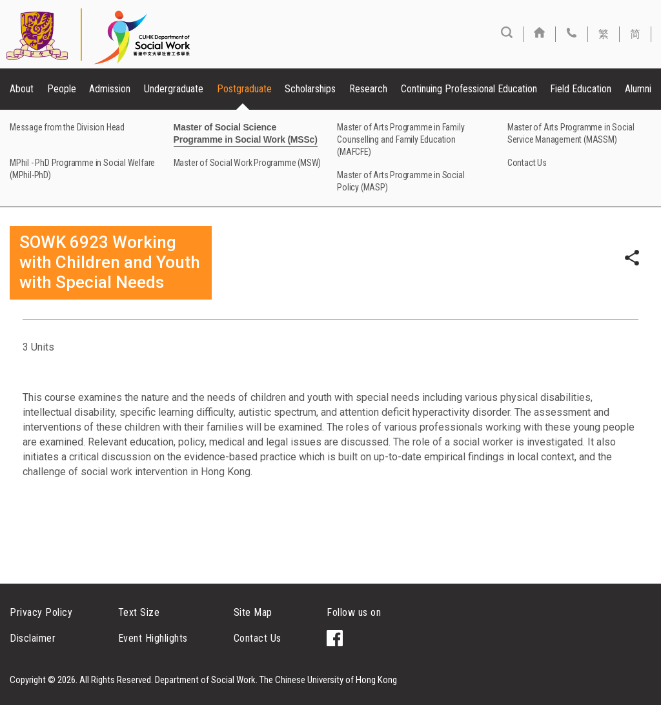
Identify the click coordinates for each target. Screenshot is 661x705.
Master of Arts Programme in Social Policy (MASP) (400, 181)
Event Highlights (153, 638)
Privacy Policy (41, 612)
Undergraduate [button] (173, 89)
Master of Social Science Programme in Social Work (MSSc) (246, 133)
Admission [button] (109, 89)
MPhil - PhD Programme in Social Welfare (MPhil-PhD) (82, 169)
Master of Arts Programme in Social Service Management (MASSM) (571, 133)
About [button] (22, 89)
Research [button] (368, 89)
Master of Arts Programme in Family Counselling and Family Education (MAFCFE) (400, 139)
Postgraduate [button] (244, 89)
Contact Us (527, 163)
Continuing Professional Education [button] (469, 89)
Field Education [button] (580, 89)
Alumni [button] (638, 89)
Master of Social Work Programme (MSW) (247, 163)
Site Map (253, 612)
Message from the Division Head (67, 127)
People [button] (61, 89)
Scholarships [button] (310, 89)
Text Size (139, 612)
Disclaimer (33, 638)
